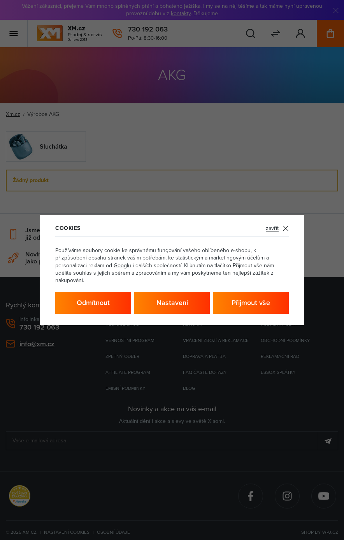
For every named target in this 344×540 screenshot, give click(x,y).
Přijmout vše (251, 302)
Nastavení (172, 302)
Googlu (122, 265)
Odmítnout (93, 302)
